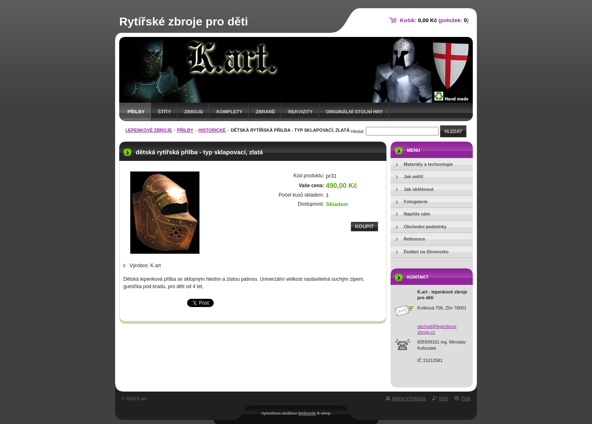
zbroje (193, 111)
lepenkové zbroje (148, 130)
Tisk (466, 398)
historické (212, 130)
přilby (136, 111)
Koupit (364, 226)
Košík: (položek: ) (434, 20)
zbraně (265, 111)
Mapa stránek (409, 398)
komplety (229, 111)
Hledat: (358, 131)
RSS (443, 398)
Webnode (307, 413)
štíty (164, 111)
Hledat (453, 131)
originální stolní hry (354, 111)
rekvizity (300, 111)
